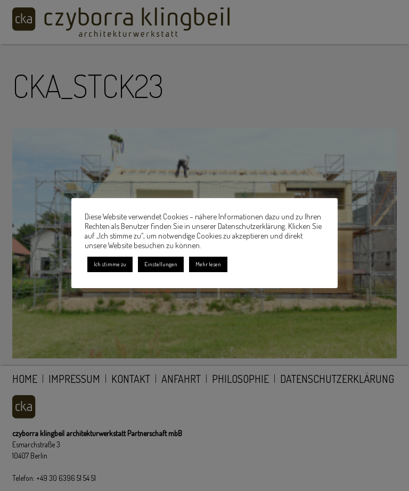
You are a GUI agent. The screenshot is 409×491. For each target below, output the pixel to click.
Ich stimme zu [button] (110, 264)
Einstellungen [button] (160, 264)
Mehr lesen (208, 264)
